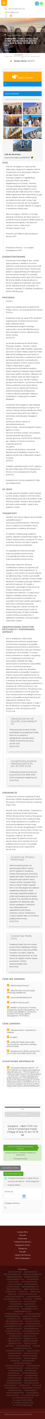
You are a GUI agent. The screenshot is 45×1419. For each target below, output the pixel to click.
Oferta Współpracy (22, 1258)
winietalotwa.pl (14, 1373)
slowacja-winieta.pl (14, 1328)
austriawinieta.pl (30, 1272)
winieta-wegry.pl (14, 1358)
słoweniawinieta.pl (31, 1333)
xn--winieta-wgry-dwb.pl (22, 1405)
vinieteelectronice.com (15, 1351)
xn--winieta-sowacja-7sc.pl (22, 1402)
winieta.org (14, 1361)
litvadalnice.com (15, 1301)
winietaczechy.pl (31, 1368)
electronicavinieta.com (28, 1294)
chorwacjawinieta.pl (29, 1282)
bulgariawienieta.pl (14, 1277)
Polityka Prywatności (22, 1242)
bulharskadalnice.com (15, 1279)
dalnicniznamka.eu (13, 1289)
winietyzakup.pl (32, 1393)
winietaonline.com (15, 1375)
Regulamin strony (22, 1245)
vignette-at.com (29, 1336)
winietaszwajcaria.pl (14, 1383)
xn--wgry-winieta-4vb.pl (22, 1400)
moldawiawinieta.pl (33, 1314)
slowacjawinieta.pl (31, 1328)
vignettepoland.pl (23, 1346)
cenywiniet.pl (13, 1282)
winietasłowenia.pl (31, 1383)
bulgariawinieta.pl (31, 1277)
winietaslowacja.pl (14, 1380)
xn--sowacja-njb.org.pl (30, 1395)
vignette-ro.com (15, 1343)
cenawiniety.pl (32, 1279)
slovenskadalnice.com (13, 1326)
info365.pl (37, 1299)
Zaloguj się (22, 1248)
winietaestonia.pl (15, 1370)
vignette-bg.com (15, 1338)
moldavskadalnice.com (13, 1314)
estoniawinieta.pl (33, 1296)
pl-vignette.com (13, 1319)
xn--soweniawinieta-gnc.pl (22, 1398)
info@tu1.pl (13, 12)
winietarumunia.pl (14, 1378)
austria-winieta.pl (15, 1272)
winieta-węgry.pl (30, 1358)
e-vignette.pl (10, 1291)
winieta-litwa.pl (14, 1356)
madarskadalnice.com (22, 1311)
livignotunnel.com (15, 1306)
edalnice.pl (12, 1294)
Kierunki (22, 1235)
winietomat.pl (24, 1385)
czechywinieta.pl (30, 1284)
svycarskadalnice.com (31, 1331)
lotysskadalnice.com (30, 1309)
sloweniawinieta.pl (12, 1331)
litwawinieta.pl (15, 1304)
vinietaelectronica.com (22, 1348)
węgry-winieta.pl (12, 1395)
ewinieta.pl (27, 1299)
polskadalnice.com (30, 1319)
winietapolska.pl (31, 1375)
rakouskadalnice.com (14, 1321)
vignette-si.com (30, 1343)
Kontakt (22, 1252)
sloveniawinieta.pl (33, 1324)
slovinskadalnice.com (32, 1326)
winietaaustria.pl (28, 1361)
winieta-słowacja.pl (29, 1356)
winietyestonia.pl (15, 1390)
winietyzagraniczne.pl (15, 1393)
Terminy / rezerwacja (22, 76)
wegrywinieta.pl (33, 1351)
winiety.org (36, 1385)
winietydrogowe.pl (12, 1388)
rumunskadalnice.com (14, 1324)
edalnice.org (35, 1291)
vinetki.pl (36, 1346)
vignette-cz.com (30, 1338)
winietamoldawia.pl (29, 1373)
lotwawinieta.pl (13, 1309)
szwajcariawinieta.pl (14, 1333)
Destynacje (22, 1238)
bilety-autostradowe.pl (32, 1274)
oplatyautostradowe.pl (31, 1316)
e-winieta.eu (23, 1291)
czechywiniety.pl (13, 1287)
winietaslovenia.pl (31, 1378)
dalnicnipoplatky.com (30, 1287)
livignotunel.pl (29, 1304)
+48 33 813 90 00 (16, 9)
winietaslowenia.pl (31, 1380)
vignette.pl (9, 1346)
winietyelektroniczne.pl (31, 1388)
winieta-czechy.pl (30, 1353)
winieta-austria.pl (14, 1353)
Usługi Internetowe (23, 1255)
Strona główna (18, 54)
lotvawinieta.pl (31, 1306)
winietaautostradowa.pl (14, 1365)
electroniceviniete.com (14, 1296)
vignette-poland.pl (30, 1341)
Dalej (22, 1114)
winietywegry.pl (30, 1390)
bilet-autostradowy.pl (12, 1274)
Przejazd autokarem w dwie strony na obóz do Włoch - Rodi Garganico (22, 1179)
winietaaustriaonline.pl (22, 1363)
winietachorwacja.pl (15, 1368)
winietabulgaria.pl (33, 1365)
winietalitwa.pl (30, 1370)
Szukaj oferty (22, 1232)
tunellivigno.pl (14, 1336)
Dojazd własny (12, 1184)
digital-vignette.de (31, 1289)
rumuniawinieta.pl (32, 1321)
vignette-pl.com (13, 1341)
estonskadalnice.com (12, 1299)
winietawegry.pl (10, 1385)
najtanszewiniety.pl (12, 1316)
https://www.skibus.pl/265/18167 (17, 158)
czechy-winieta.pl (15, 1284)
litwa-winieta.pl (30, 1301)
